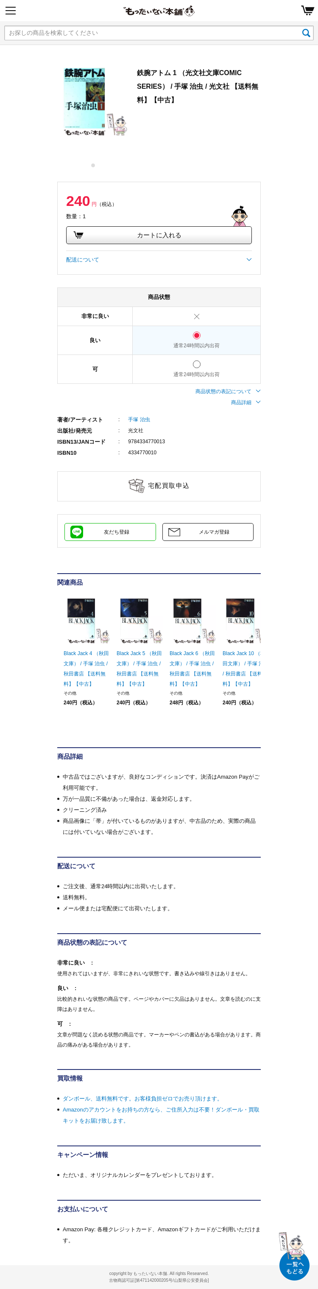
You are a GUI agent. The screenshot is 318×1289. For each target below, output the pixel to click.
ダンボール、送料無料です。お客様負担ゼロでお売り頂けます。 (143, 1098)
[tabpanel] (92, 101)
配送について (159, 259)
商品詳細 (246, 402)
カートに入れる (127, 235)
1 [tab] (93, 165)
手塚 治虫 (139, 419)
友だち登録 (116, 532)
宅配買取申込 (169, 485)
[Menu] (10, 10)
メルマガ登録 (214, 532)
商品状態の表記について (228, 391)
